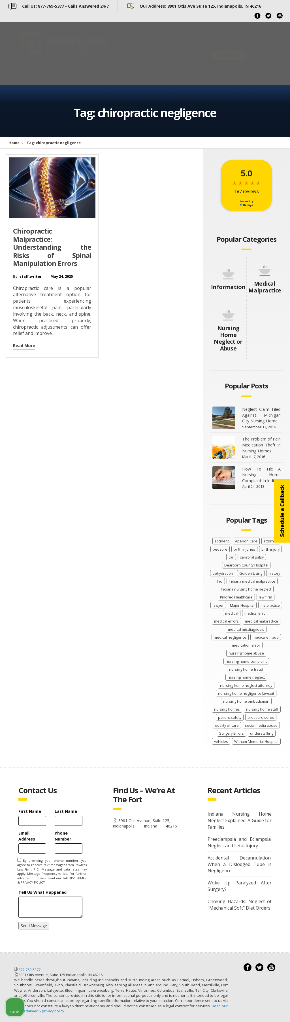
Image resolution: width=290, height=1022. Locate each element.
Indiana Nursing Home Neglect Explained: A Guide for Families (240, 820)
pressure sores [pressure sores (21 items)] (261, 717)
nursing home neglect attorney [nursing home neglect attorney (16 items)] (246, 685)
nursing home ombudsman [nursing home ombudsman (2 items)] (246, 701)
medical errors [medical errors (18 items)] (226, 621)
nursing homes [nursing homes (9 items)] (227, 709)
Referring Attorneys (153, 61)
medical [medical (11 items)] (231, 613)
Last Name (66, 811)
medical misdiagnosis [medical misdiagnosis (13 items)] (246, 629)
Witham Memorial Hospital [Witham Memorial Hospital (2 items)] (256, 741)
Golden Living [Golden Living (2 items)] (250, 573)
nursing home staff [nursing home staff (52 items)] (262, 709)
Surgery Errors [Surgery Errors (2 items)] (231, 733)
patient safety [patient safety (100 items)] (229, 717)
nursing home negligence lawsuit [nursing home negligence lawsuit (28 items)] (246, 693)
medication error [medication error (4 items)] (246, 645)
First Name (29, 811)
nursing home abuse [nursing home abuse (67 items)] (246, 653)
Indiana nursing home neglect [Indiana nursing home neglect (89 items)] (246, 589)
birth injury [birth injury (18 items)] (270, 549)
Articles (235, 46)
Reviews (193, 61)
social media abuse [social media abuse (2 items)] (261, 725)
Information (228, 287)
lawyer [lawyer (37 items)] (218, 605)
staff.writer (31, 276)
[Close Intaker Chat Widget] (271, 841)
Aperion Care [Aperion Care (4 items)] (246, 541)
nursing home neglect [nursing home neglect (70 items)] (246, 677)
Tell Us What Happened (42, 892)
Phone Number (63, 836)
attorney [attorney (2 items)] (271, 541)
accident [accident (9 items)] (222, 541)
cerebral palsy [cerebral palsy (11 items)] (252, 557)
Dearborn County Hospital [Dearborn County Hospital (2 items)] (246, 565)
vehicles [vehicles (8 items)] (221, 741)
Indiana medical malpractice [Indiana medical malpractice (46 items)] (252, 581)
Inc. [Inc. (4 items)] (220, 581)
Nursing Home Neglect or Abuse (228, 338)
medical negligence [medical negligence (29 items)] (230, 637)
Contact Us (228, 60)
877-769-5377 (29, 969)
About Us (166, 46)
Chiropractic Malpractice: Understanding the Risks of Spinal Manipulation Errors (52, 247)
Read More (24, 345)
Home (138, 46)
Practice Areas (202, 46)
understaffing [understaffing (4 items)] (261, 733)
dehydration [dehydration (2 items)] (222, 573)
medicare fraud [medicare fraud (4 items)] (266, 637)
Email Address (26, 836)
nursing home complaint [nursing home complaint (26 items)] (246, 661)
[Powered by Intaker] (241, 1010)
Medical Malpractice (264, 287)
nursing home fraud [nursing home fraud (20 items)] (246, 669)
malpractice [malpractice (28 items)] (270, 605)
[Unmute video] (189, 841)
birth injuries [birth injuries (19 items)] (244, 549)
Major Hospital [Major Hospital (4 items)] (242, 605)
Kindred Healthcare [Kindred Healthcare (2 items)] (236, 597)
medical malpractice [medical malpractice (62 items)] (261, 621)
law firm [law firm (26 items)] (265, 597)
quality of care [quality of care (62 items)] (227, 725)
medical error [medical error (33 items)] (255, 613)
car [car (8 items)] (231, 557)
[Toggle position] (259, 841)
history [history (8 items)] (274, 573)
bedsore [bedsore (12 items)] (220, 549)
